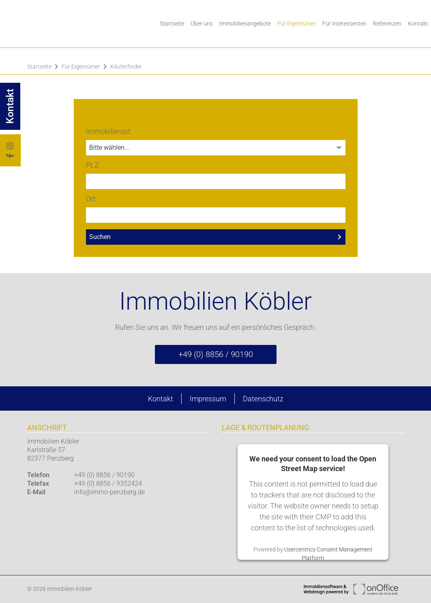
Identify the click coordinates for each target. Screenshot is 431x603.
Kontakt (160, 398)
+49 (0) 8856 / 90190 (215, 354)
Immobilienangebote (245, 23)
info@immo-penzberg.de (109, 492)
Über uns (202, 23)
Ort (91, 198)
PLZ (92, 165)
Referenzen (387, 23)
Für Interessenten (344, 23)
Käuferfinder (126, 66)
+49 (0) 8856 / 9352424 (108, 483)
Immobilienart (108, 131)
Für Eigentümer (296, 23)
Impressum (208, 398)
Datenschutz (263, 398)
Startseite (172, 23)
